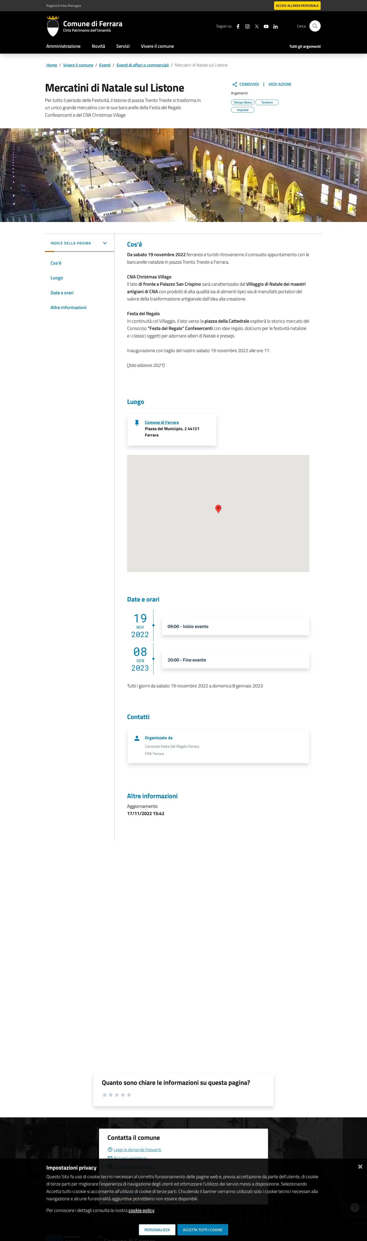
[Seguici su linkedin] (273, 26)
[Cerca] (315, 26)
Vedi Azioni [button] (276, 84)
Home (51, 65)
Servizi (123, 46)
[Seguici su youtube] (264, 26)
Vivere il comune (157, 46)
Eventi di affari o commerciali (143, 65)
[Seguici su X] (255, 26)
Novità (98, 46)
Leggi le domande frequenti (134, 1149)
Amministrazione (63, 46)
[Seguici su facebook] (236, 26)
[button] (79, 243)
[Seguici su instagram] (245, 26)
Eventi (104, 65)
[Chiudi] (360, 1166)
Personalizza (157, 1230)
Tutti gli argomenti (305, 46)
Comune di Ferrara (162, 422)
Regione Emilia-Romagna (63, 5)
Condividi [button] (245, 84)
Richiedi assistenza (127, 1158)
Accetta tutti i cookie (203, 1230)
